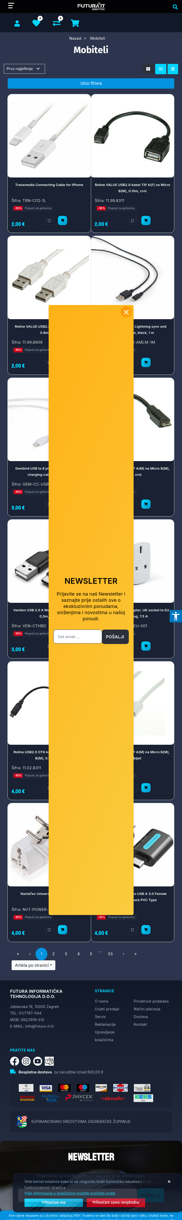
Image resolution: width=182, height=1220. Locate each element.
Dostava (141, 1016)
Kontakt (140, 1024)
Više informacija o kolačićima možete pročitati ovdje (69, 1193)
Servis (100, 1016)
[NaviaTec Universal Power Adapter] (62, 929)
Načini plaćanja (147, 1009)
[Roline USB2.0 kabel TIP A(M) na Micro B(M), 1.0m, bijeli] (146, 787)
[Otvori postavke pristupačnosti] (176, 616)
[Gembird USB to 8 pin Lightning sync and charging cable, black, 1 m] (146, 362)
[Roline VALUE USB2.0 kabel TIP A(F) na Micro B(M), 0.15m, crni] (146, 220)
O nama (101, 1001)
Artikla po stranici (32, 965)
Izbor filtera (91, 83)
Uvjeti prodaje (107, 1009)
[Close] (53, 1203)
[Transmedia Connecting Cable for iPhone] (62, 220)
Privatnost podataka (151, 1001)
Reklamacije (105, 1024)
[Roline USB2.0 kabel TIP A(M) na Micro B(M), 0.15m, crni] (146, 504)
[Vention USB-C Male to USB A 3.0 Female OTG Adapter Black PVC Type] (146, 929)
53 (110, 953)
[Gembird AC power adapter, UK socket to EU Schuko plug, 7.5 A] (146, 645)
